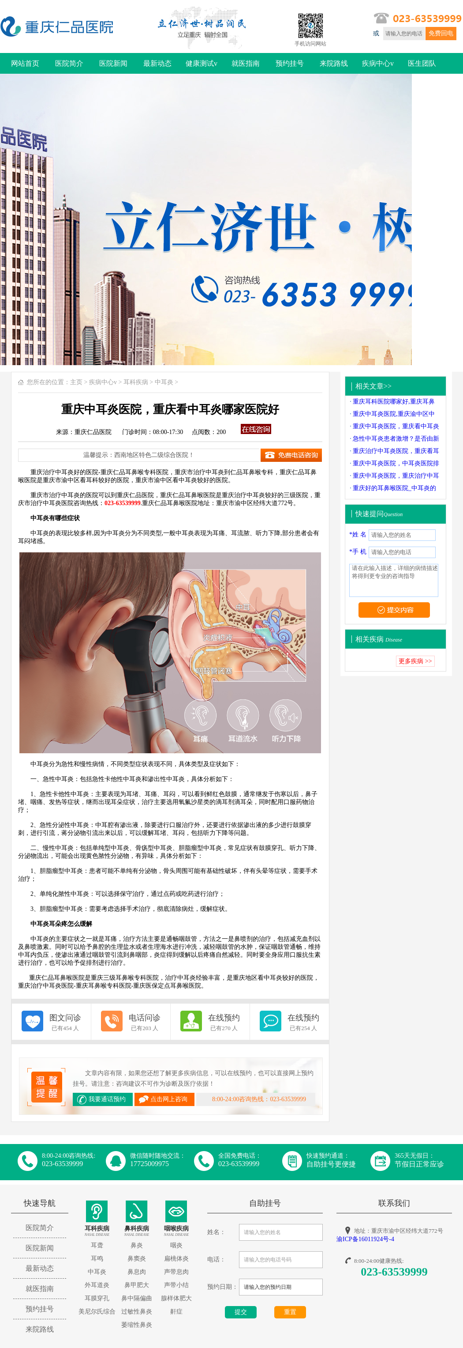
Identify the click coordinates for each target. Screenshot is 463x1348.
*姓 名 (357, 534)
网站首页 (25, 63)
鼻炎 (137, 1245)
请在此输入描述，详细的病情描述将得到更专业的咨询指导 (393, 580)
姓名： (216, 1232)
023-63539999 (394, 1271)
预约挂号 (290, 63)
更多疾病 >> (415, 661)
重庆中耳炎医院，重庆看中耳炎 (396, 426)
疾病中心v (378, 63)
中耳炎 (164, 382)
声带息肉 (176, 1272)
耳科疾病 (135, 382)
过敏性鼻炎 (136, 1311)
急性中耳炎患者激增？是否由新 (396, 438)
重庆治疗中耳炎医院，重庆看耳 (396, 451)
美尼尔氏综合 (97, 1311)
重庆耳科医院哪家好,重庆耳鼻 (394, 401)
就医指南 (246, 63)
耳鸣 (97, 1258)
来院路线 (334, 63)
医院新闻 (113, 63)
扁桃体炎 (176, 1258)
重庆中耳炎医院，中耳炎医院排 (396, 463)
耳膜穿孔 (97, 1298)
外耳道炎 (97, 1285)
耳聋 (97, 1245)
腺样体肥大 (176, 1298)
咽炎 (176, 1245)
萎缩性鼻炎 (136, 1325)
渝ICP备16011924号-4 (365, 1239)
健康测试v (201, 63)
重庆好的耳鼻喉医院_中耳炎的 (394, 488)
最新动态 (157, 63)
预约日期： (222, 1287)
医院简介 (69, 63)
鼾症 (176, 1311)
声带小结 (176, 1285)
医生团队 (422, 63)
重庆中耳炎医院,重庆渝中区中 (394, 414)
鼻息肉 (136, 1272)
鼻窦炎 (136, 1258)
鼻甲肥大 (136, 1285)
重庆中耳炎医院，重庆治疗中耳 (396, 475)
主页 (76, 382)
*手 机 (357, 551)
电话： (216, 1259)
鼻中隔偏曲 (136, 1298)
